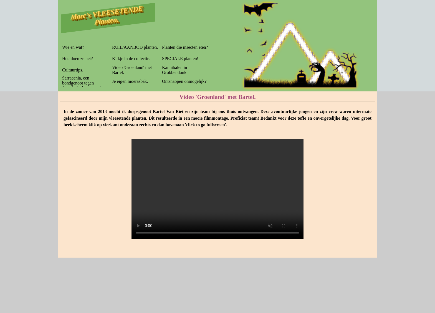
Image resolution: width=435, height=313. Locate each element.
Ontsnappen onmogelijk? (184, 81)
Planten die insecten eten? (185, 47)
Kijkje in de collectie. (131, 58)
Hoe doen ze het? (77, 58)
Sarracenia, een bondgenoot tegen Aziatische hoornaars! (81, 83)
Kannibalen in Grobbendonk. (175, 70)
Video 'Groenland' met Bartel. (132, 70)
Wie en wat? (73, 47)
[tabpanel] (217, 118)
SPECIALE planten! (180, 58)
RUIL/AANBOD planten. (135, 47)
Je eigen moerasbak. (130, 81)
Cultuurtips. (72, 70)
